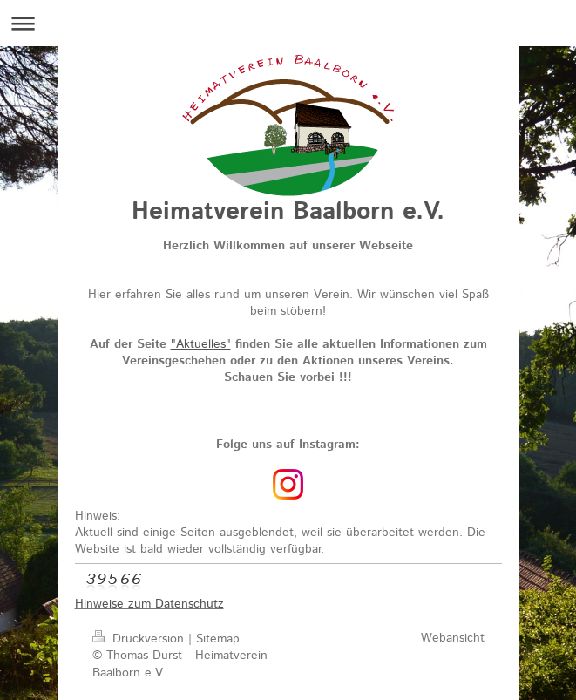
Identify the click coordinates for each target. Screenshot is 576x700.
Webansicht (453, 638)
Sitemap (218, 639)
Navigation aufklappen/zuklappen (288, 23)
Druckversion (140, 639)
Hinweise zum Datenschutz (149, 604)
